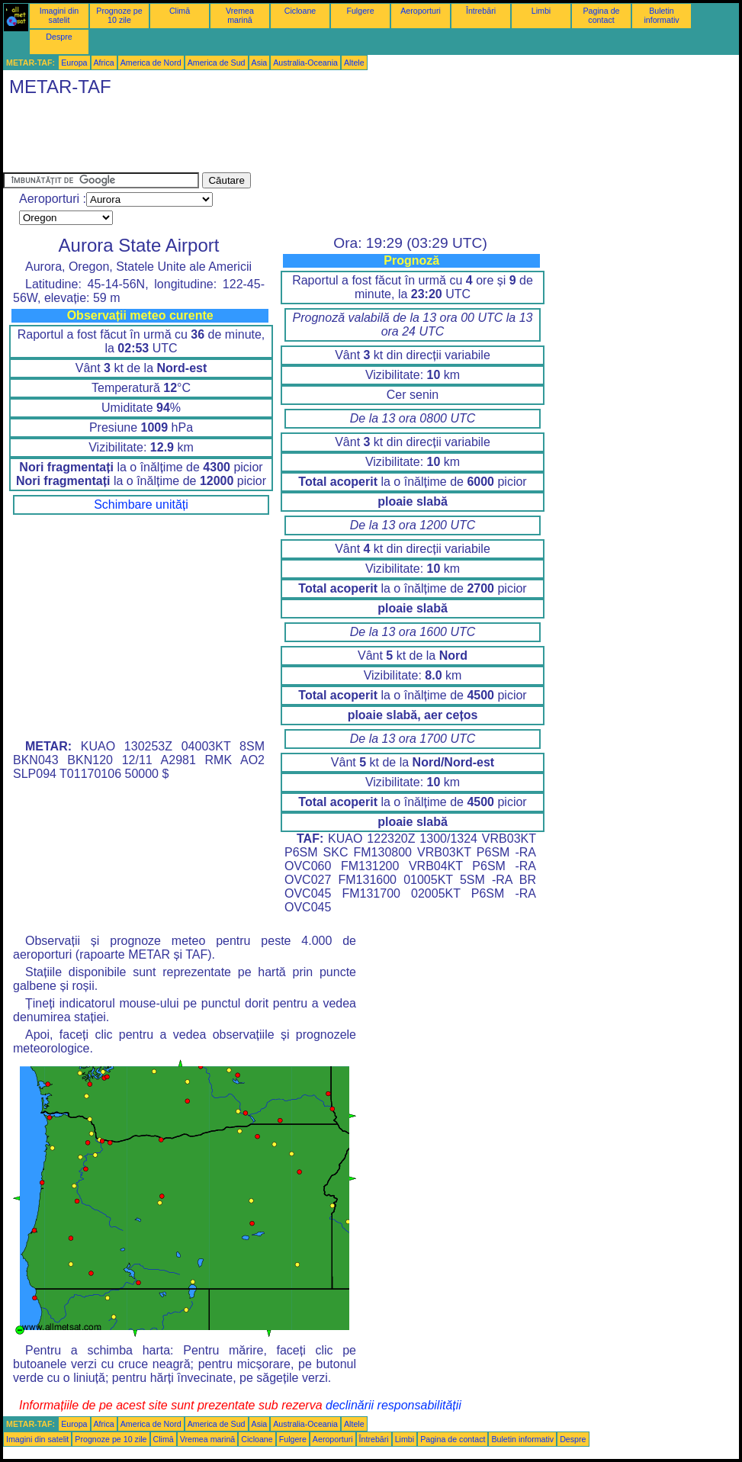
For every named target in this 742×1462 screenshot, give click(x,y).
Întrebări (481, 10)
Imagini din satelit (59, 15)
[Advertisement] (280, 138)
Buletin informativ (661, 15)
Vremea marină (240, 15)
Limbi (541, 10)
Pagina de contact (601, 15)
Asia (260, 62)
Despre (59, 36)
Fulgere (360, 10)
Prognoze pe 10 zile (119, 15)
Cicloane (300, 10)
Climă (179, 10)
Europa (74, 62)
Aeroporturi (420, 10)
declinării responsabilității (393, 1405)
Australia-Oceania (305, 62)
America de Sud (217, 62)
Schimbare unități (141, 504)
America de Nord (150, 62)
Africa (104, 62)
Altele (354, 62)
